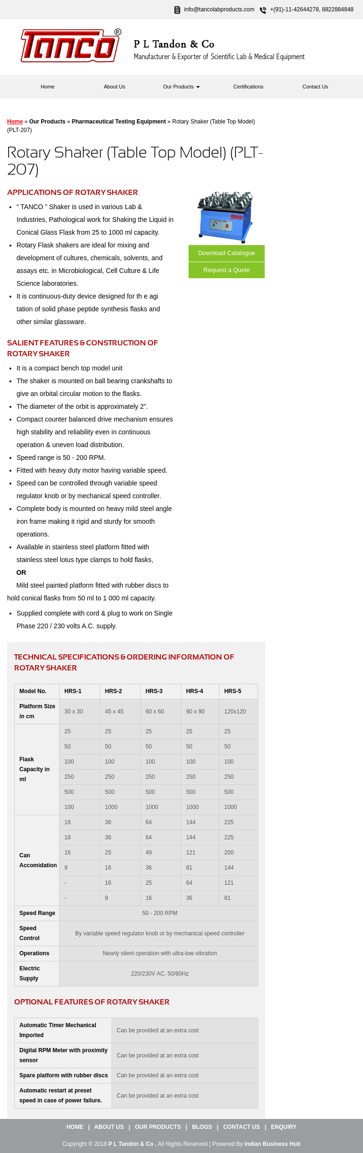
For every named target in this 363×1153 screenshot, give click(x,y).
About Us (114, 86)
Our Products (181, 86)
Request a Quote (226, 269)
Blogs (202, 1127)
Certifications (248, 86)
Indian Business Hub (272, 1144)
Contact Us (315, 86)
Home (47, 86)
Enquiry (283, 1127)
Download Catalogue (226, 252)
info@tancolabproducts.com (219, 9)
